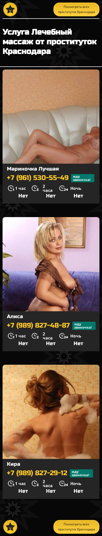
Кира (13, 464)
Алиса (15, 316)
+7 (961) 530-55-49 (50, 178)
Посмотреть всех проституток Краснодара (76, 9)
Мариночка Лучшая (33, 169)
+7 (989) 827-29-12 (50, 473)
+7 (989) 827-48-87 (51, 326)
